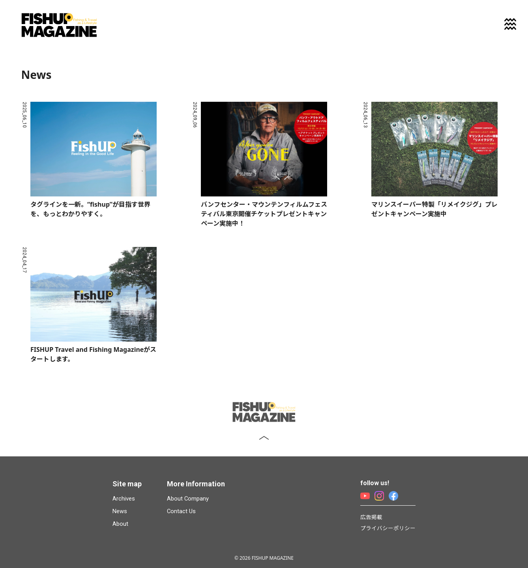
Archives (123, 498)
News (119, 511)
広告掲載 (371, 517)
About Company (188, 498)
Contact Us (181, 511)
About (120, 523)
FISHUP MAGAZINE (59, 25)
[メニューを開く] (510, 24)
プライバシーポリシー (388, 528)
